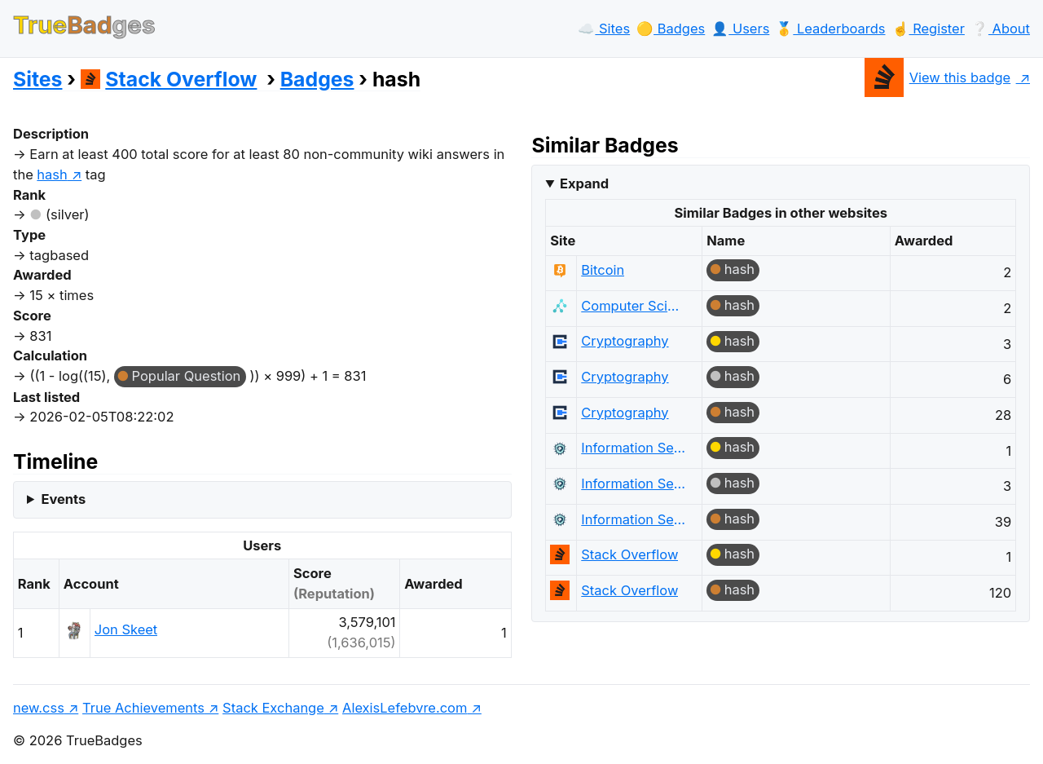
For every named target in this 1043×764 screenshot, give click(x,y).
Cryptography (624, 341)
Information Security (633, 447)
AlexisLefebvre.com (404, 708)
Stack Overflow (169, 79)
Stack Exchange (273, 708)
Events (63, 499)
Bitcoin (602, 270)
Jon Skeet (126, 629)
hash (739, 269)
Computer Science (633, 306)
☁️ (604, 28)
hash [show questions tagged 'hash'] (52, 174)
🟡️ (670, 28)
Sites (37, 79)
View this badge (937, 77)
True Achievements (143, 708)
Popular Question (186, 376)
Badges (317, 79)
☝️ (928, 28)
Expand (584, 183)
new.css (38, 708)
